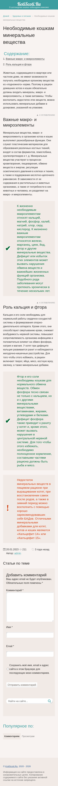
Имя (9, 627)
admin (17, 553)
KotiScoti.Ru (29, 4)
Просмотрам (28, 736)
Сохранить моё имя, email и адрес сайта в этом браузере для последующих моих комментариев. (29, 669)
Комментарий (14, 590)
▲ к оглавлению (45, 115)
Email (10, 646)
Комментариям (11, 736)
